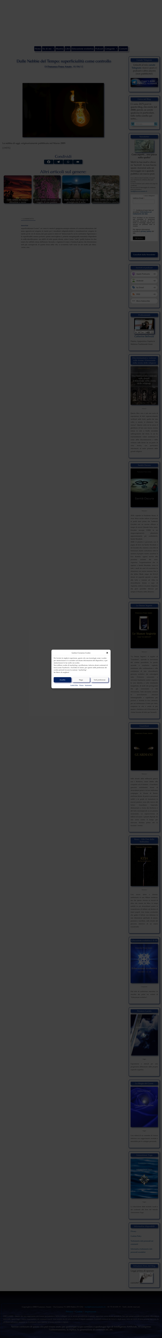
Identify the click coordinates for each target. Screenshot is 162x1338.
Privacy (81, 685)
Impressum (88, 685)
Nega (81, 680)
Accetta (62, 680)
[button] (107, 653)
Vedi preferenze (99, 680)
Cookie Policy (74, 685)
